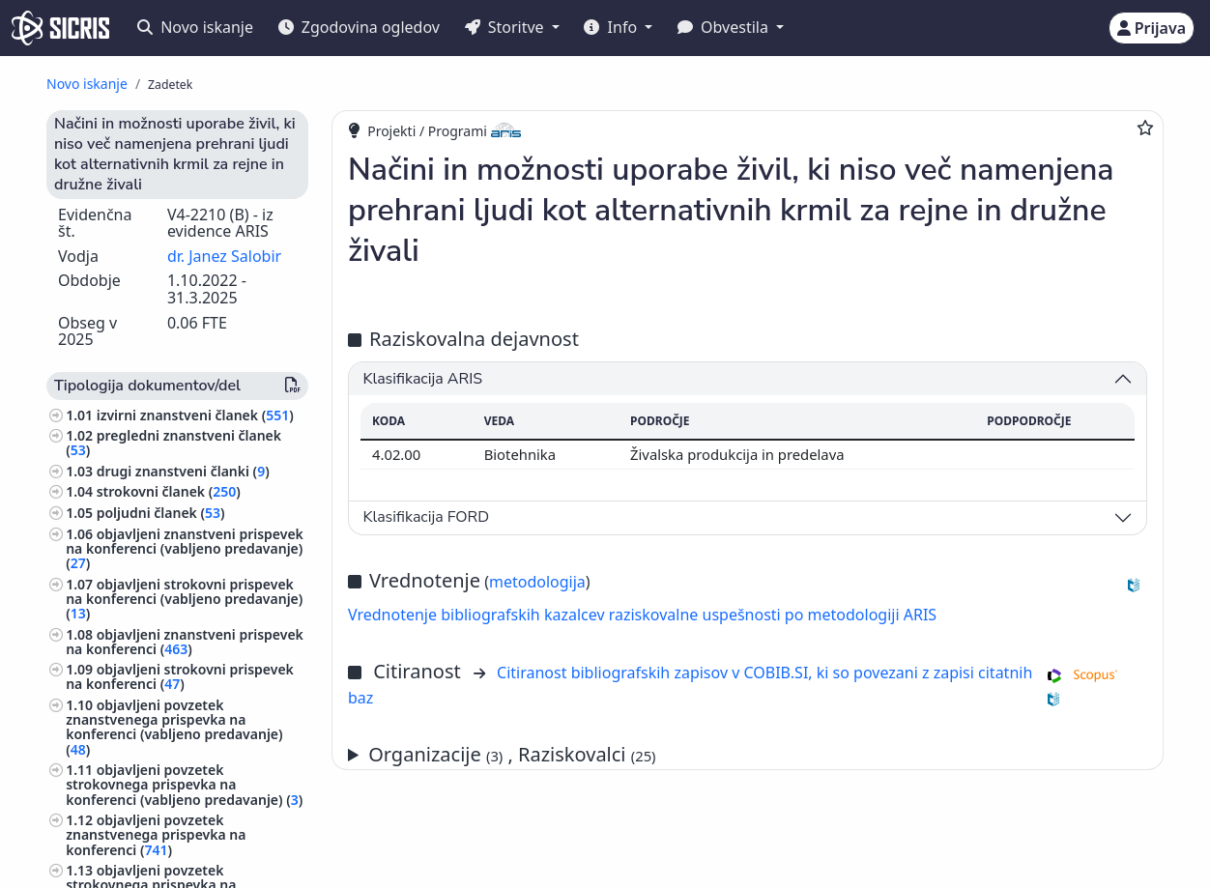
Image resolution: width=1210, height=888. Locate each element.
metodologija (537, 581)
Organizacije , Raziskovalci (511, 754)
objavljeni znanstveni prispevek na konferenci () (184, 641)
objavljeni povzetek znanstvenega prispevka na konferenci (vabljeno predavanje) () (174, 727)
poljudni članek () (161, 512)
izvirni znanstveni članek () (195, 415)
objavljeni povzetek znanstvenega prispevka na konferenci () (155, 834)
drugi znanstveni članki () (183, 471)
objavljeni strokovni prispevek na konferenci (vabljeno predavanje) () (184, 598)
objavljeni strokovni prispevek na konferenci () (180, 676)
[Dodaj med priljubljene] (1145, 127)
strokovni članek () (169, 491)
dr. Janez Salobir (224, 256)
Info (612, 27)
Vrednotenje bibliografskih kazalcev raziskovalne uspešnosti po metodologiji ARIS (642, 614)
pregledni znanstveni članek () (173, 442)
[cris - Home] (60, 28)
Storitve (506, 27)
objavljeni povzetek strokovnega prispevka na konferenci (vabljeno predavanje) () (184, 784)
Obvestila (724, 27)
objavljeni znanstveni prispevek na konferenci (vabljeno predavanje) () (184, 548)
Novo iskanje (195, 27)
